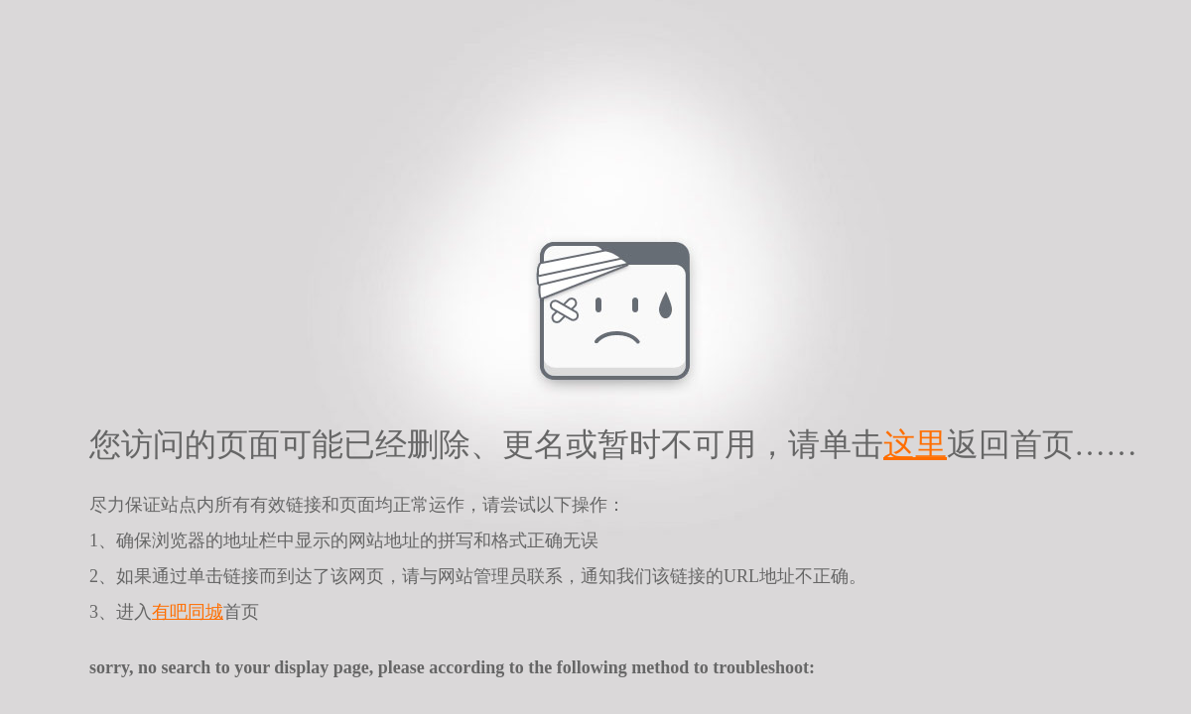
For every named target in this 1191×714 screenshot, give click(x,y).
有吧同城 (187, 612)
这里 (915, 444)
